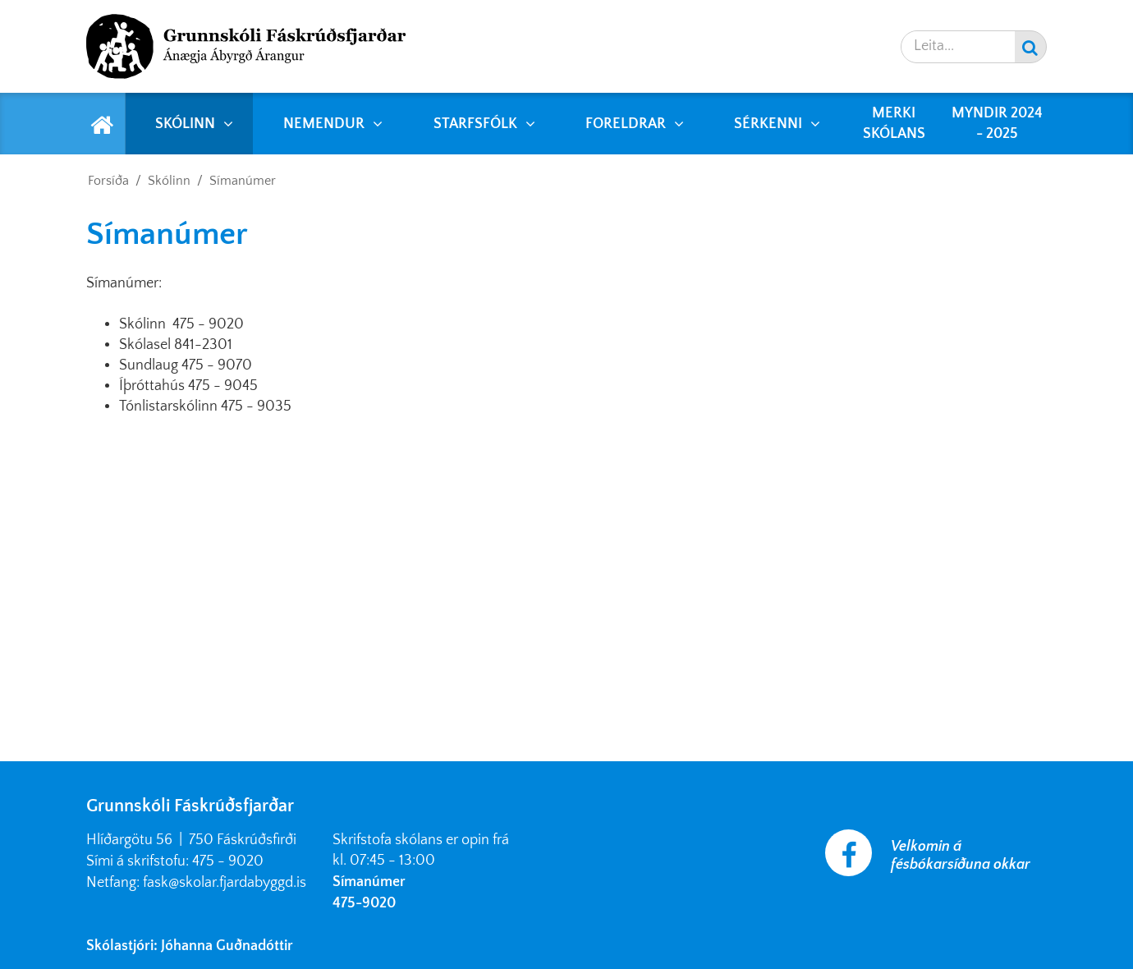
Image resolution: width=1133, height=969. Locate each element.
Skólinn (169, 180)
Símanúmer (242, 180)
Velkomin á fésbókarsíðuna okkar (960, 855)
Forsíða (108, 180)
